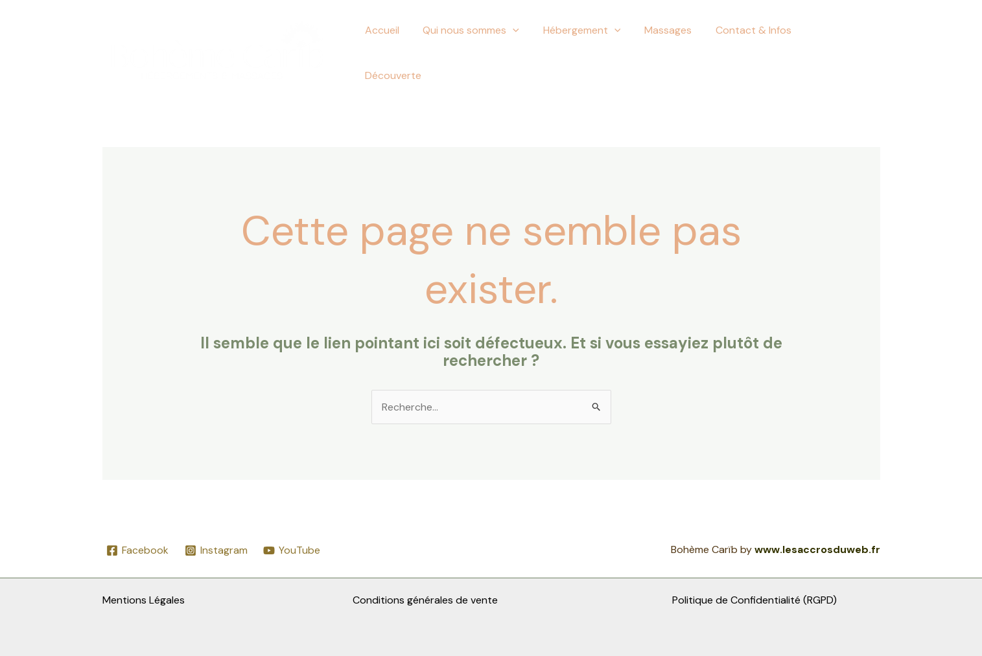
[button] (523, 53)
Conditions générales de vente (425, 600)
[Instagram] (215, 550)
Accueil (395, 53)
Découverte (841, 53)
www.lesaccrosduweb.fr (817, 549)
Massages (672, 53)
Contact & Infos (755, 53)
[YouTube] (292, 550)
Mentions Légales (143, 600)
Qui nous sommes (481, 53)
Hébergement (589, 53)
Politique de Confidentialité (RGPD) (754, 600)
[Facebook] (137, 550)
